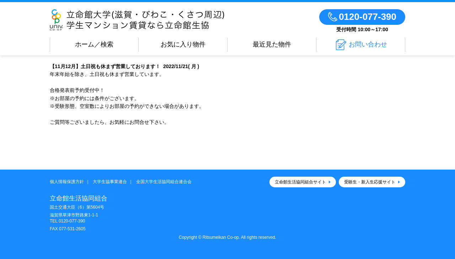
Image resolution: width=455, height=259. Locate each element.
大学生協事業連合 (110, 181)
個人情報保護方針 (67, 181)
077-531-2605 (72, 228)
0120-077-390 (72, 221)
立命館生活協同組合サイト (300, 182)
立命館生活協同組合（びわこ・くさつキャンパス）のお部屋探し (149, 20)
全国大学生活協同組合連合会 (164, 181)
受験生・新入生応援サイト (369, 182)
